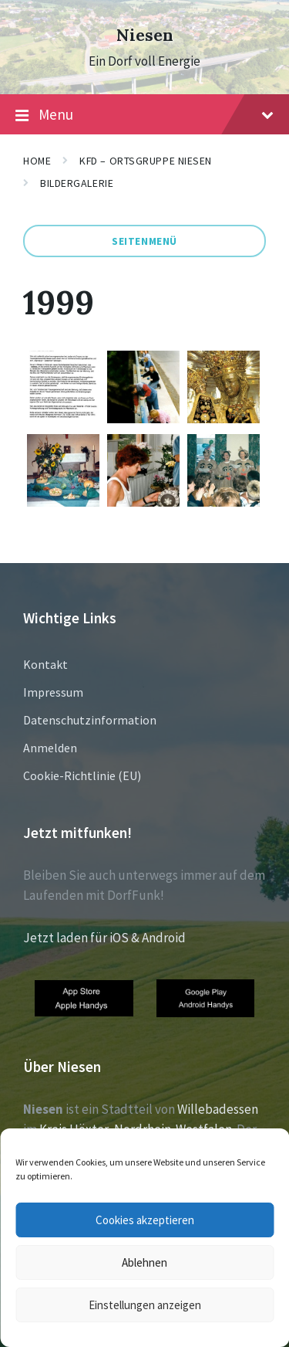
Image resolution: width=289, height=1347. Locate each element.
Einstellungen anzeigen (145, 1305)
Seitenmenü (144, 241)
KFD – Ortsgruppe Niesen (145, 161)
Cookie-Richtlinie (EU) (82, 775)
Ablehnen (144, 1262)
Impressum (53, 692)
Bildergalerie (76, 183)
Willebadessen (217, 1109)
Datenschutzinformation (89, 720)
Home (37, 161)
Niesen (144, 35)
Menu (144, 115)
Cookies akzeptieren (145, 1220)
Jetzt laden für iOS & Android (104, 937)
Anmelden (50, 747)
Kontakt (45, 664)
